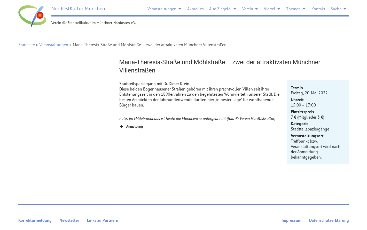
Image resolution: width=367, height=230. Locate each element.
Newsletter (69, 220)
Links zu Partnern (102, 220)
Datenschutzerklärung (329, 220)
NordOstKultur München (78, 8)
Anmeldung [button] (131, 126)
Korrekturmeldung (35, 220)
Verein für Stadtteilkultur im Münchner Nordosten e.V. (93, 22)
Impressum (291, 220)
